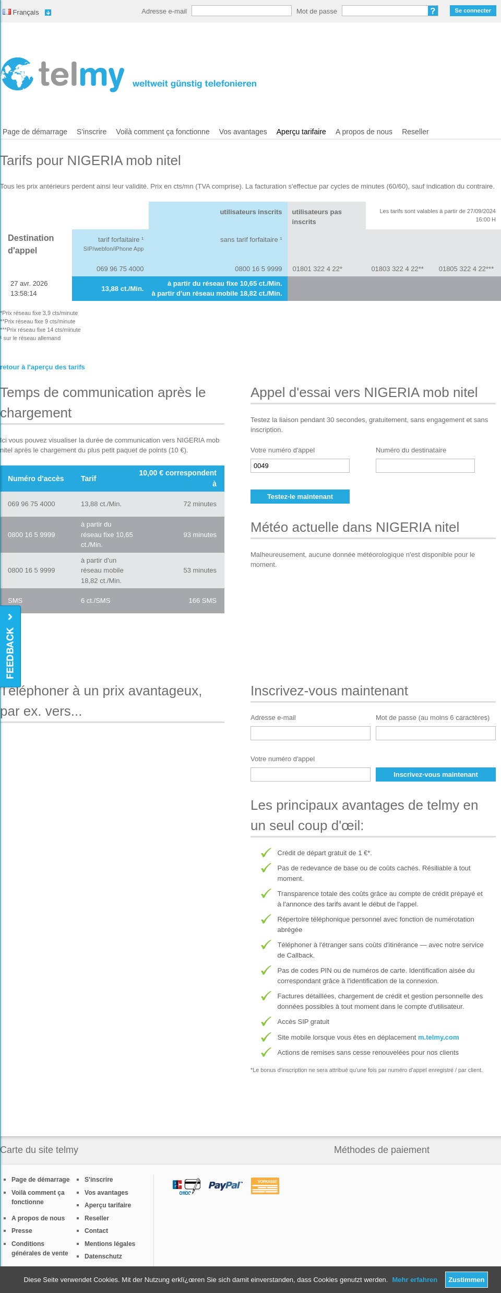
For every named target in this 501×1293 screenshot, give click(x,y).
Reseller (415, 131)
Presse (21, 1230)
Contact (96, 1230)
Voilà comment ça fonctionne (162, 131)
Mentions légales (110, 1244)
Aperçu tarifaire (301, 131)
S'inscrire (91, 131)
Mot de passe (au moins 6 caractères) (433, 717)
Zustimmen (466, 1280)
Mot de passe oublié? (433, 10)
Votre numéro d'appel (282, 450)
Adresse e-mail (164, 11)
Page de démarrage (35, 131)
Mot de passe (316, 11)
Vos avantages (243, 131)
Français (21, 12)
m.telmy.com (438, 1037)
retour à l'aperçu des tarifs (42, 367)
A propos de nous (364, 131)
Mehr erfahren (414, 1280)
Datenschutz (103, 1256)
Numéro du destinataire (411, 450)
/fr (128, 74)
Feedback (11, 647)
